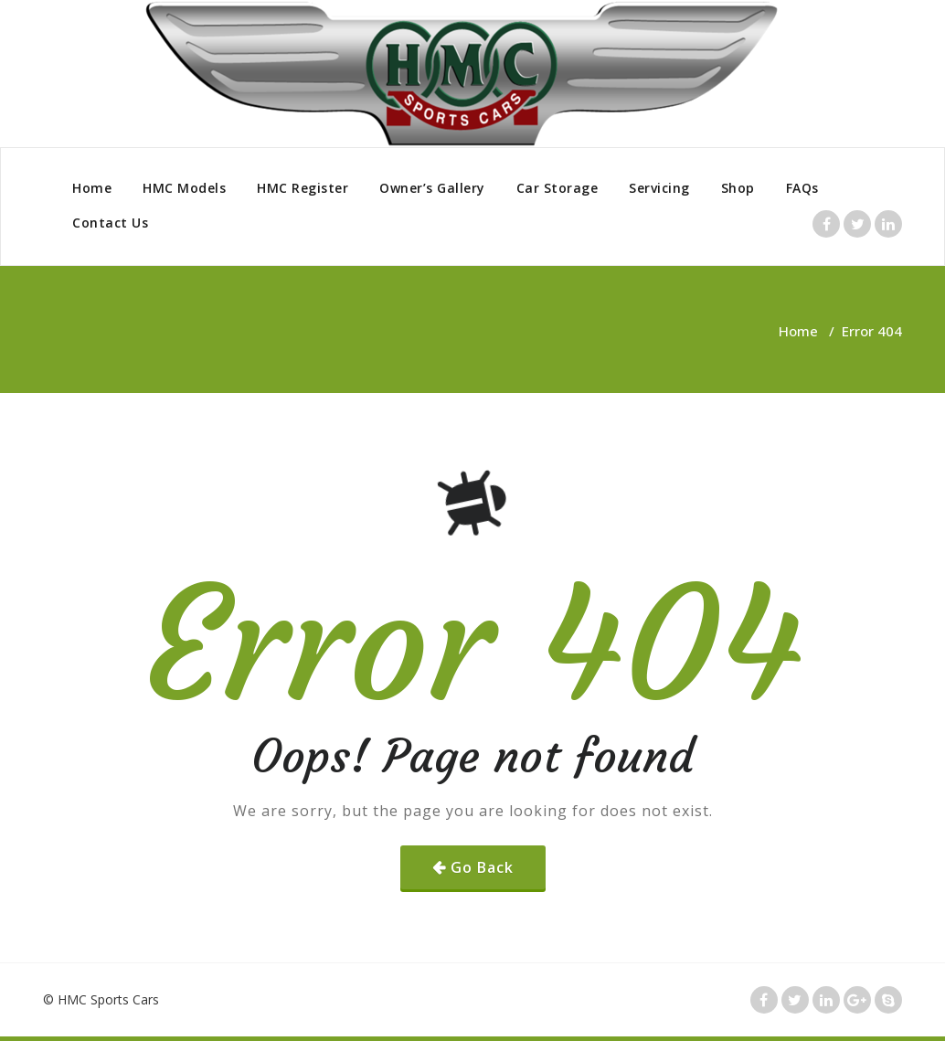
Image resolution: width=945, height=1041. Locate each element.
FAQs (802, 188)
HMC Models (184, 188)
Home (91, 188)
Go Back (482, 867)
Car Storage (557, 188)
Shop (738, 188)
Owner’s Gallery (432, 188)
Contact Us (110, 222)
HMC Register (302, 188)
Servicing (659, 188)
